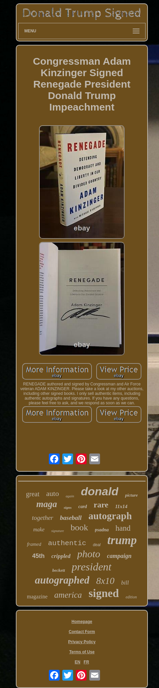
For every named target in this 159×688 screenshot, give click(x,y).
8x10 (105, 580)
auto (52, 493)
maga (46, 504)
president (92, 567)
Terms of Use (81, 652)
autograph (110, 515)
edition (131, 597)
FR (86, 662)
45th (38, 556)
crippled (61, 556)
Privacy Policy (81, 641)
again (70, 496)
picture (131, 495)
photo (88, 553)
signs (67, 507)
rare (101, 504)
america (68, 594)
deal (97, 544)
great (32, 494)
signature (57, 531)
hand (123, 528)
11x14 (121, 506)
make (38, 529)
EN (78, 662)
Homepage (81, 621)
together (42, 517)
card (82, 506)
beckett (58, 570)
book (79, 527)
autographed (62, 580)
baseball (71, 517)
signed (104, 593)
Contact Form (82, 631)
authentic (67, 543)
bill (125, 583)
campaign (119, 556)
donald (99, 491)
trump (122, 540)
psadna (102, 529)
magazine (37, 596)
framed (34, 544)
